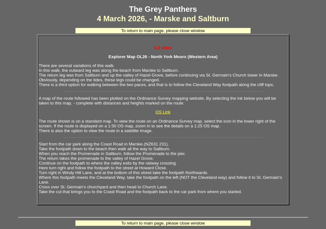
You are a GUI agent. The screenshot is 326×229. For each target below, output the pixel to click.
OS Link (162, 112)
